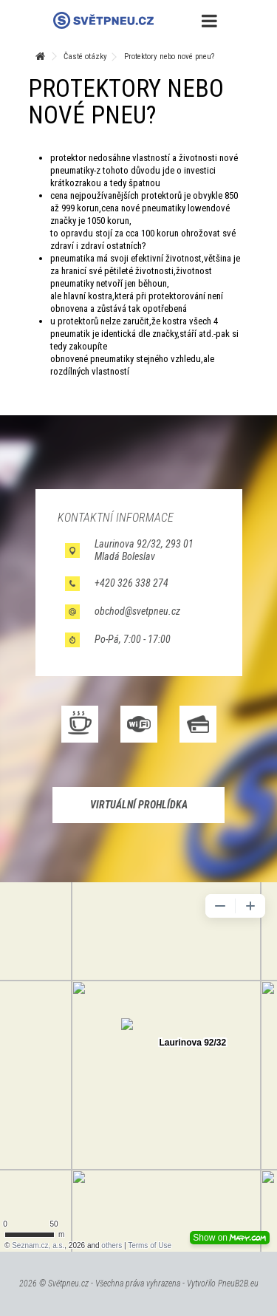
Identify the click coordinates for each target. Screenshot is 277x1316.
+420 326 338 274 (131, 583)
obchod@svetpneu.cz (137, 611)
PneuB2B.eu (238, 1283)
